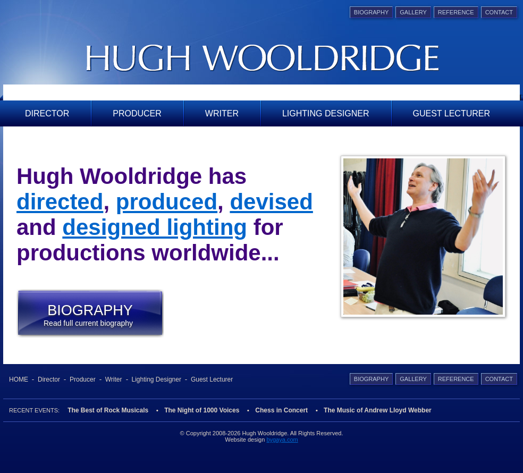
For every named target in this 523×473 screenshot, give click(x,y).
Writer (222, 113)
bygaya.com (282, 439)
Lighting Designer (325, 113)
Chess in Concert (281, 410)
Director (47, 113)
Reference (456, 12)
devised (271, 201)
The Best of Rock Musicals (108, 410)
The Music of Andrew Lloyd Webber (378, 410)
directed (59, 201)
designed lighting (154, 227)
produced (166, 201)
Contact (499, 12)
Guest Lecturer (452, 113)
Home (18, 379)
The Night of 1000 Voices (201, 410)
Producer (137, 113)
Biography (371, 12)
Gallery (413, 12)
